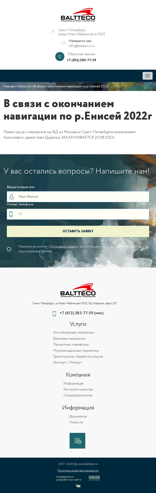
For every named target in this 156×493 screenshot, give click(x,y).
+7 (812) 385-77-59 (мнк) (81, 313)
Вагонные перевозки (69, 338)
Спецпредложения (77, 395)
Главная (8, 86)
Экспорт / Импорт (67, 362)
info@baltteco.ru (81, 46)
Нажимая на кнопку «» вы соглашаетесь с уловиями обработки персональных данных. (80, 249)
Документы (78, 416)
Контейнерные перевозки (73, 332)
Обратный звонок (81, 54)
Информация (73, 383)
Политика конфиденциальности (78, 470)
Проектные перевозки (71, 344)
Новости (24, 86)
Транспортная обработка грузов (78, 356)
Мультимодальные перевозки (76, 350)
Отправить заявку (63, 246)
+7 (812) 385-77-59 (81, 60)
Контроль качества (78, 389)
